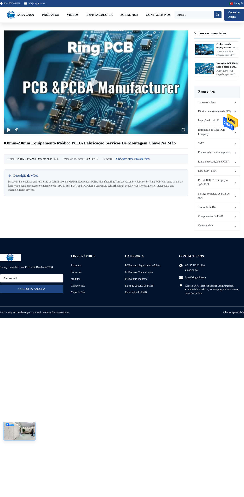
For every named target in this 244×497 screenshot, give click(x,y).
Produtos (50, 14)
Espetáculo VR (99, 14)
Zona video (206, 92)
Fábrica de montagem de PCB (214, 111)
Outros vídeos (205, 225)
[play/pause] (9, 130)
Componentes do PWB (210, 216)
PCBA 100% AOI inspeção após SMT (213, 182)
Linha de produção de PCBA (213, 161)
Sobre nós (129, 14)
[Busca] (194, 14)
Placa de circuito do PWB (139, 285)
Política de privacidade (233, 312)
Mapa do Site (78, 292)
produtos (75, 278)
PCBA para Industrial (136, 278)
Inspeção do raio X (208, 120)
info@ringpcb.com (37, 3)
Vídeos (73, 14)
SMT (201, 143)
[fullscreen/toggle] (183, 130)
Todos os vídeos (206, 102)
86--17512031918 (195, 265)
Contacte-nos (158, 14)
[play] (96, 82)
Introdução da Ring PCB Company (211, 132)
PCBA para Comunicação (139, 272)
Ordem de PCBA (207, 170)
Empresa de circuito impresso (214, 152)
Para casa (25, 14)
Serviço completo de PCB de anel (213, 195)
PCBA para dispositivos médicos (133, 158)
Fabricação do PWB (136, 292)
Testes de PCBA (207, 207)
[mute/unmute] (17, 130)
